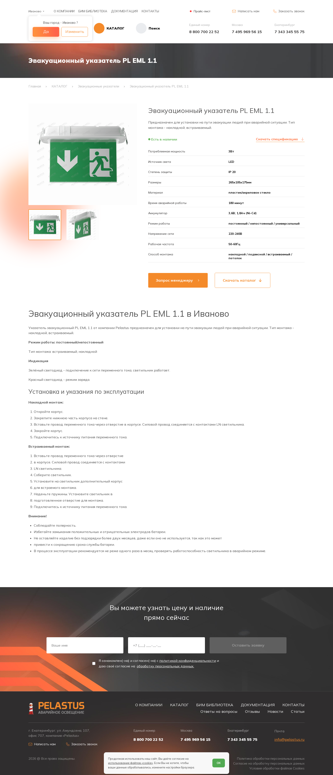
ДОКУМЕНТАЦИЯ (124, 11)
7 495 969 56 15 (247, 31)
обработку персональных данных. (165, 666)
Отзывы (252, 711)
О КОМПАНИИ (64, 11)
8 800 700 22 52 (204, 31)
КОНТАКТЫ (150, 11)
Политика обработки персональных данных (271, 759)
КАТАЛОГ (179, 704)
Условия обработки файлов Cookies (277, 768)
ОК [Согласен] (219, 763)
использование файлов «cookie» (130, 763)
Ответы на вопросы (218, 711)
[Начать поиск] (142, 28)
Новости (275, 711)
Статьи (298, 711)
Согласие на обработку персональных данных (269, 763)
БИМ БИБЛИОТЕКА (92, 11)
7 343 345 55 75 (290, 31)
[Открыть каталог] (109, 28)
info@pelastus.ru (289, 739)
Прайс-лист (202, 11)
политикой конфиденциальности (187, 660)
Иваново (34, 11)
